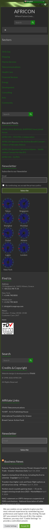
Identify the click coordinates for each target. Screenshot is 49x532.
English (29, 2)
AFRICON (24, 11)
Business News (13, 461)
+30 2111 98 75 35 (11, 289)
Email (4, 176)
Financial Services (10, 77)
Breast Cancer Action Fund (13, 420)
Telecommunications (11, 67)
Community (7, 102)
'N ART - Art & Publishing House (15, 412)
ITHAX (32, 373)
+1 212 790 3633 (11, 302)
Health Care (7, 72)
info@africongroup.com (13, 306)
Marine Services (9, 62)
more (4, 320)
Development (8, 87)
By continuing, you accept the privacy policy (21, 185)
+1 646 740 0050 (11, 295)
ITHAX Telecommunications (13, 407)
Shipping (6, 56)
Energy (5, 82)
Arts (4, 97)
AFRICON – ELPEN (10, 157)
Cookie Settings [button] (11, 526)
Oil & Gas (6, 51)
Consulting (7, 92)
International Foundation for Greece (16, 416)
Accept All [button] (25, 526)
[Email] (24, 440)
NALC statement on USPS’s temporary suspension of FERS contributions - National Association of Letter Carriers (23, 501)
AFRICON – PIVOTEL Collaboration (18, 137)
